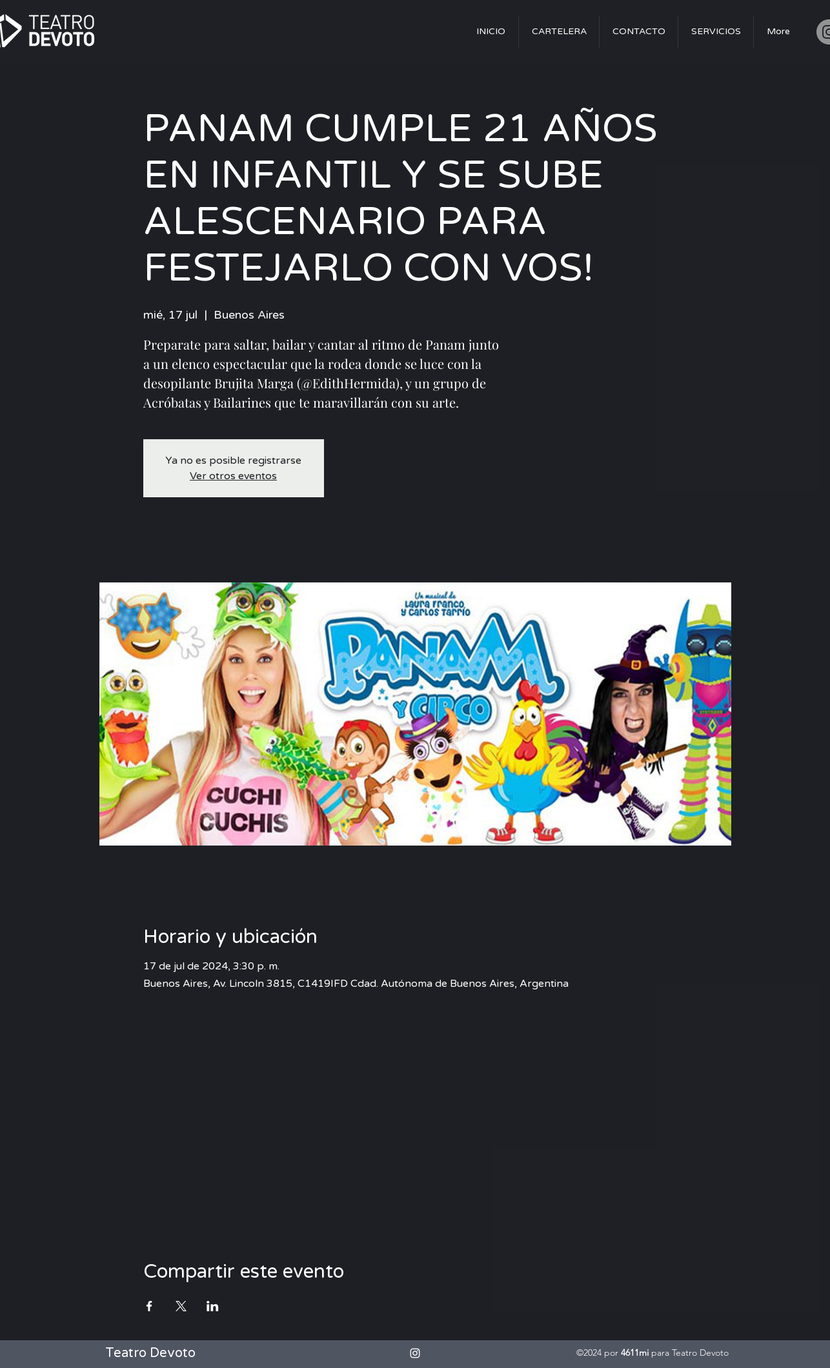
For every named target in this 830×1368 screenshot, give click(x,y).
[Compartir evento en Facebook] (149, 1306)
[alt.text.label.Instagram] (415, 1353)
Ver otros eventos (233, 476)
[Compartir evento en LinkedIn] (213, 1306)
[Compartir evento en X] (181, 1306)
